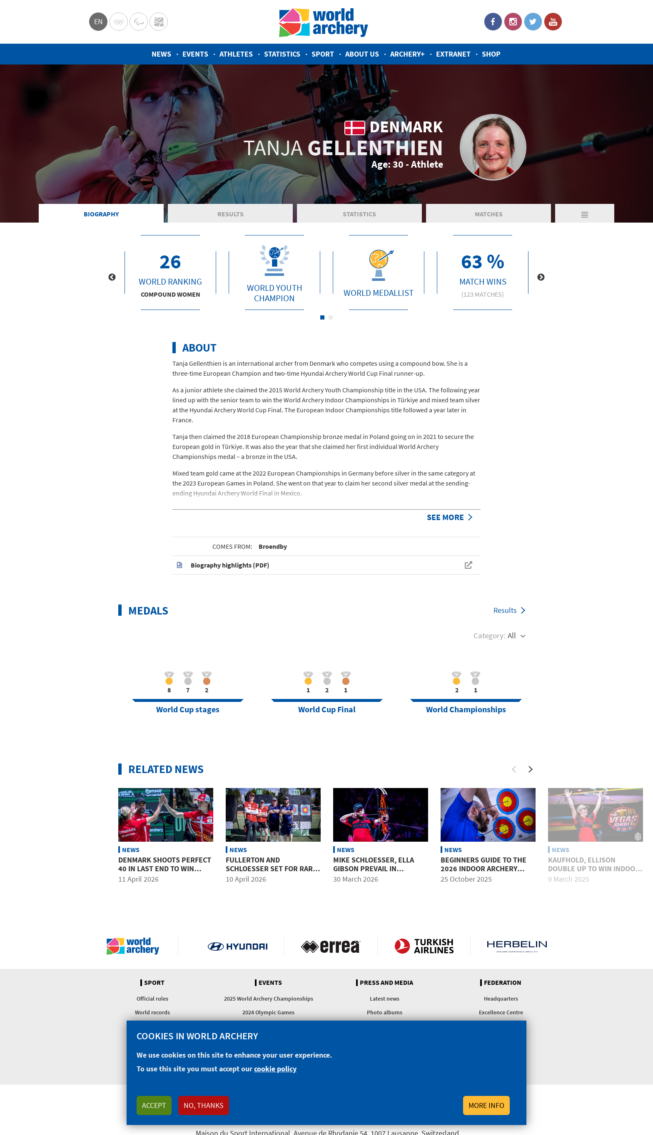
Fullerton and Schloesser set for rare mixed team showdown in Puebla (272, 873)
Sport (323, 54)
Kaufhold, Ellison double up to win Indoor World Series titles (594, 868)
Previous (112, 277)
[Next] (530, 769)
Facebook (493, 21)
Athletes (236, 54)
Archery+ (407, 54)
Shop (491, 54)
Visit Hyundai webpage (237, 946)
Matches (489, 214)
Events (195, 54)
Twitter (533, 21)
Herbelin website (517, 946)
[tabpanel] (170, 272)
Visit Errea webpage (331, 946)
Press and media (386, 982)
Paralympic (139, 21)
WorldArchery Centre (159, 21)
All (512, 635)
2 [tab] (331, 317)
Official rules (152, 998)
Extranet (453, 54)
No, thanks (204, 1105)
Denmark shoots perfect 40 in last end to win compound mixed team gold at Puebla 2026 (164, 873)
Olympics (119, 21)
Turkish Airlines (424, 946)
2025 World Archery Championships (268, 998)
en (98, 21)
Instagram (513, 21)
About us (362, 54)
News (161, 54)
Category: (490, 635)
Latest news (384, 998)
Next (541, 277)
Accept (154, 1105)
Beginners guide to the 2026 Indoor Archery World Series (483, 868)
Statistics (282, 54)
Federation (502, 982)
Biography (101, 214)
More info (486, 1105)
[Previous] (514, 769)
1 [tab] (322, 317)
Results (230, 214)
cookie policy (275, 1068)
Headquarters (501, 998)
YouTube (553, 21)
